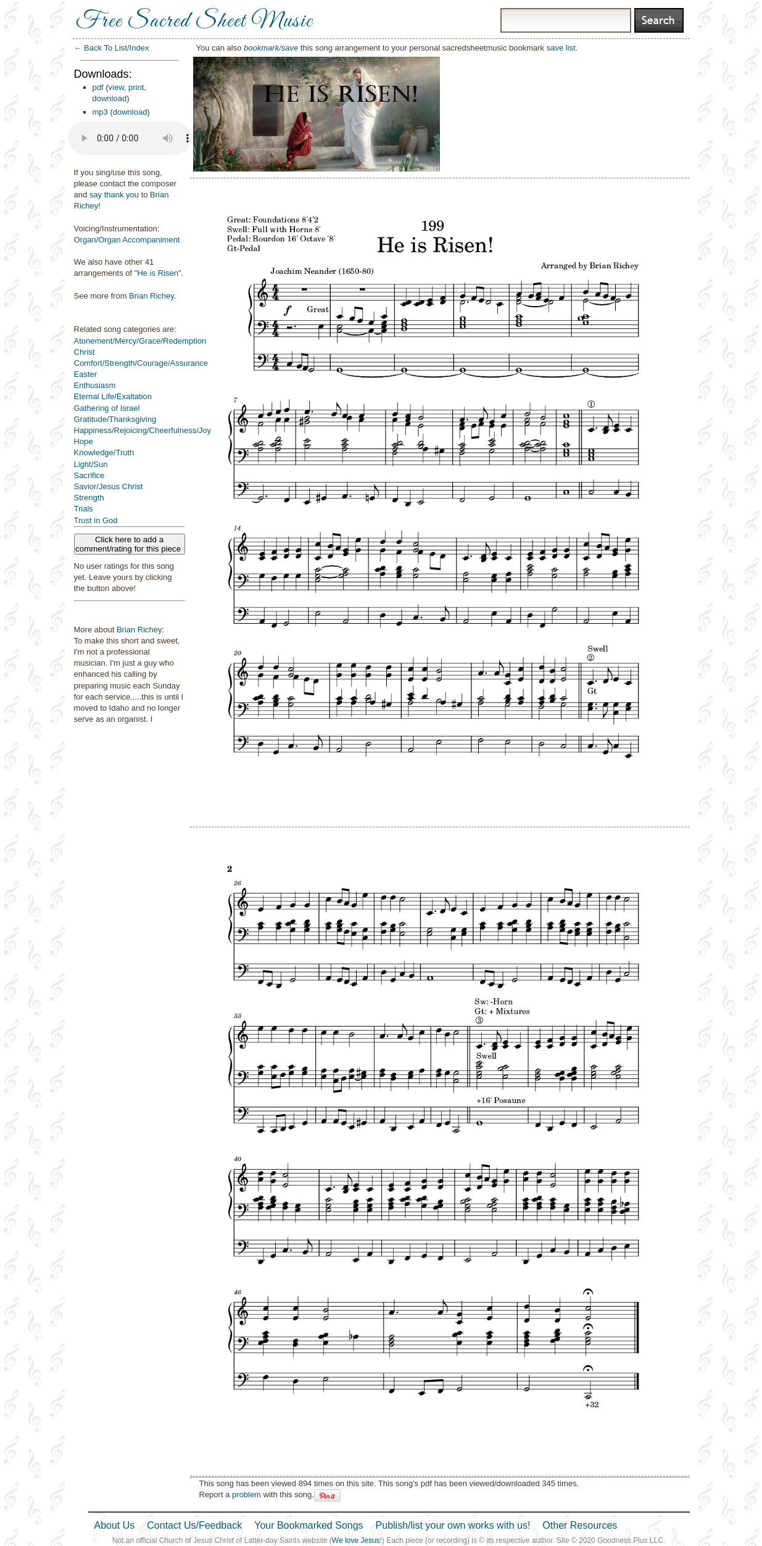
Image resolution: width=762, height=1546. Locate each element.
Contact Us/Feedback (194, 1525)
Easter (85, 374)
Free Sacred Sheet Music (194, 21)
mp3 (100, 112)
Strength (89, 497)
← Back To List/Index (111, 47)
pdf (98, 87)
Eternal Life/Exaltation (113, 396)
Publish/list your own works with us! (453, 1525)
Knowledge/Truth (104, 452)
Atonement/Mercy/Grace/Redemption (140, 340)
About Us (114, 1525)
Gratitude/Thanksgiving (115, 419)
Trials (83, 508)
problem (246, 1494)
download (110, 98)
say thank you (114, 194)
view (116, 87)
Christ (84, 352)
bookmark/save (271, 47)
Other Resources (579, 1525)
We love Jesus (356, 1540)
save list (561, 47)
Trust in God (96, 520)
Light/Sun (91, 464)
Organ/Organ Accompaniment (127, 239)
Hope (83, 441)
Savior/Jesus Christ (108, 486)
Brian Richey (151, 295)
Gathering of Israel (107, 408)
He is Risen (157, 273)
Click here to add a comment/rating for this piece (129, 544)
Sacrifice (89, 475)
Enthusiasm (95, 385)
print (136, 87)
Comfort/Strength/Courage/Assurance (141, 363)
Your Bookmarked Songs (308, 1525)
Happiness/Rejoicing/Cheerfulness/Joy (143, 430)
